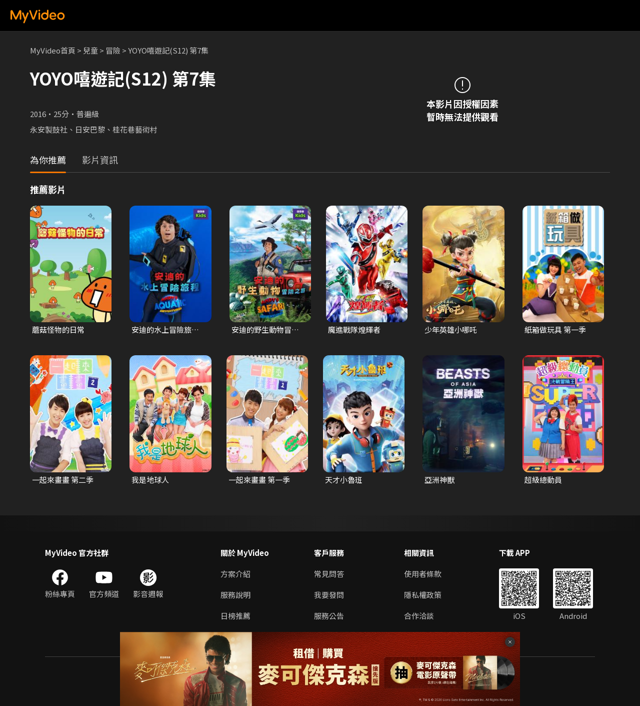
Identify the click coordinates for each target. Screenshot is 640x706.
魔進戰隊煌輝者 (354, 329)
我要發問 (329, 594)
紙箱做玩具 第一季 (555, 329)
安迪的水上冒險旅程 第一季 (165, 329)
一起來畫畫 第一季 (259, 479)
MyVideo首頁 (53, 50)
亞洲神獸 (439, 479)
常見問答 (329, 573)
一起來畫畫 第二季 (63, 479)
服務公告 (329, 615)
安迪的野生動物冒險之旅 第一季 (265, 329)
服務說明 (235, 594)
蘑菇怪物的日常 (58, 329)
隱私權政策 (423, 594)
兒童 (90, 50)
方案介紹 (235, 573)
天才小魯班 (343, 479)
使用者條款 (423, 573)
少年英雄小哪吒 (450, 329)
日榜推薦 (235, 615)
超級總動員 (543, 479)
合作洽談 (419, 615)
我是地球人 (150, 479)
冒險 (113, 50)
